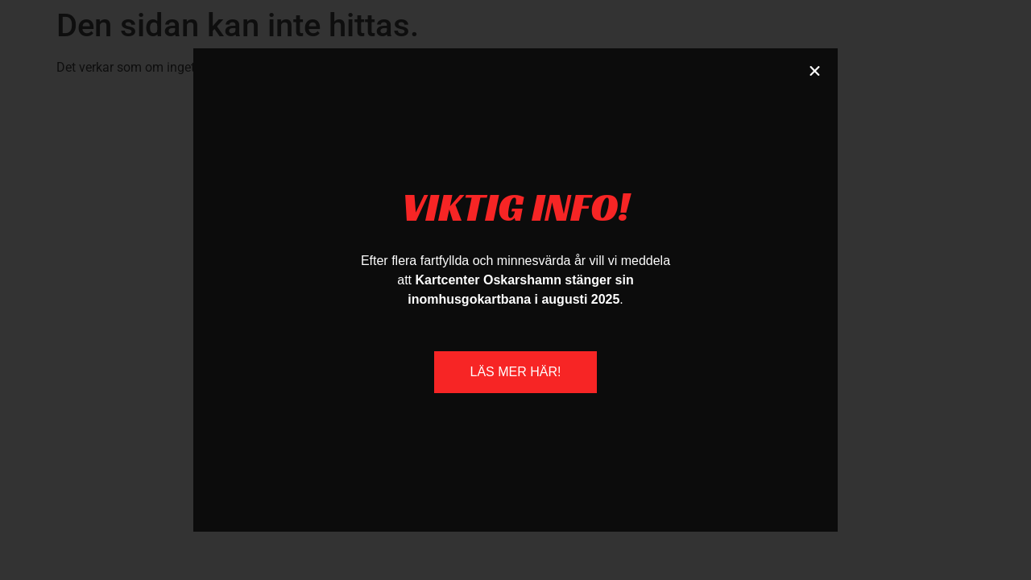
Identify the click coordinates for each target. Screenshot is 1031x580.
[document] (515, 290)
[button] (815, 71)
